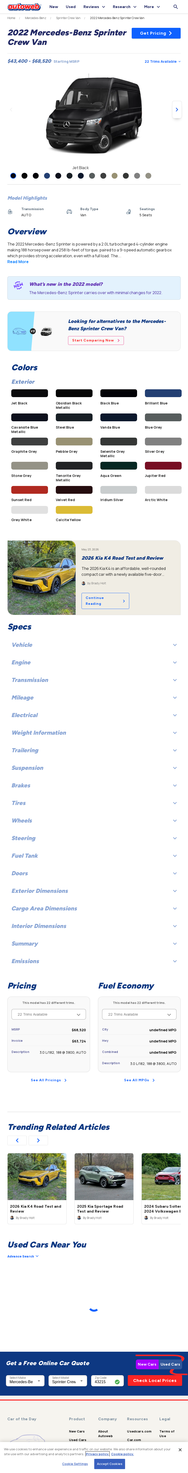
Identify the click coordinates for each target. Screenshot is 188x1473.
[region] (94, 1457)
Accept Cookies (109, 1464)
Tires (94, 802)
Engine (94, 662)
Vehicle (94, 644)
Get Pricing (156, 33)
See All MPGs (139, 1080)
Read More (18, 261)
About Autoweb (105, 1433)
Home (11, 18)
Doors (94, 873)
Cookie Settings (75, 1464)
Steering (94, 838)
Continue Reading (105, 601)
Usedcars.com (139, 1431)
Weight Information (94, 732)
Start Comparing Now (96, 340)
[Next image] (177, 109)
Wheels (94, 820)
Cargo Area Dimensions (94, 908)
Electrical (94, 715)
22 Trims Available (163, 61)
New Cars (147, 1364)
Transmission (94, 679)
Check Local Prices (155, 1380)
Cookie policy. (122, 1454)
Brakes (94, 785)
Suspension (94, 767)
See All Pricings (49, 1080)
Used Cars (170, 1364)
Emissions (94, 961)
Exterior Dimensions (94, 890)
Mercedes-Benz (36, 18)
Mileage (94, 697)
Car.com (134, 1440)
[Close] (180, 1449)
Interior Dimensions (94, 925)
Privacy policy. (97, 1454)
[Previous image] (11, 109)
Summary (94, 943)
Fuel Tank (94, 855)
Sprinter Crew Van (68, 18)
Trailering (94, 750)
